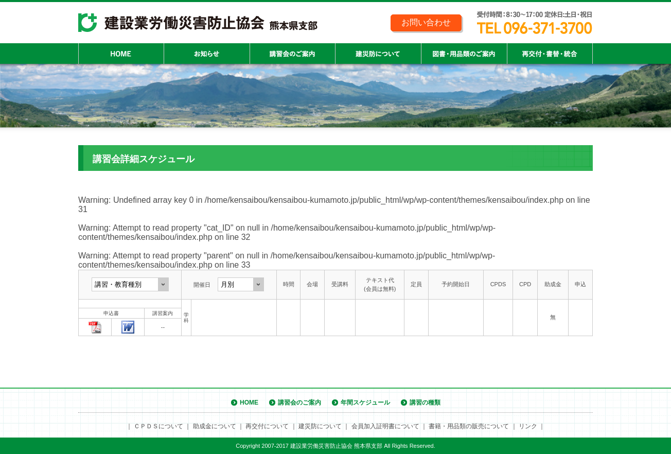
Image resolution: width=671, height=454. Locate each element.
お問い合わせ (426, 22)
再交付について (267, 426)
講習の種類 (425, 402)
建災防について (320, 426)
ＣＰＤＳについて (158, 426)
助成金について (214, 426)
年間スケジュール (365, 402)
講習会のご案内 (299, 402)
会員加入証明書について (385, 426)
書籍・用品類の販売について (469, 426)
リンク (528, 426)
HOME (249, 402)
